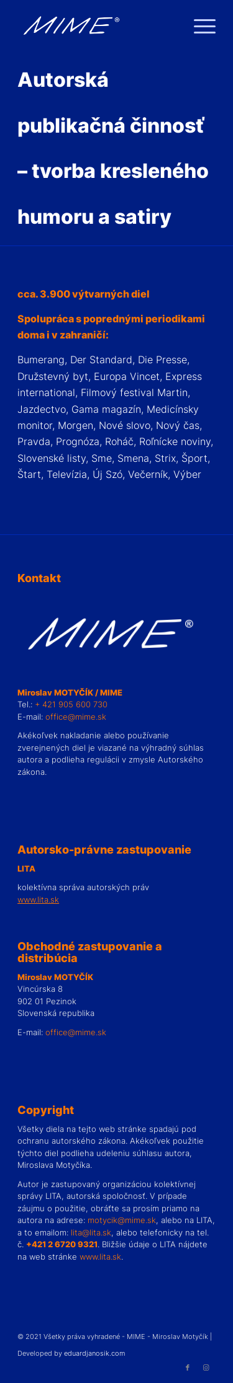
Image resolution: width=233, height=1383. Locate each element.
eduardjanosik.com (94, 1353)
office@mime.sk (75, 717)
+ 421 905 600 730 (71, 704)
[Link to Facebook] (187, 1367)
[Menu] (198, 25)
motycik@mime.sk (122, 1220)
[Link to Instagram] (206, 1367)
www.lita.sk (100, 1256)
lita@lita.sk (91, 1232)
